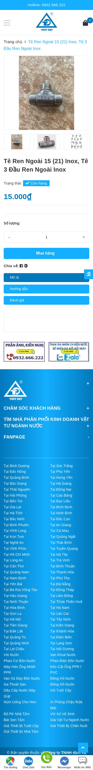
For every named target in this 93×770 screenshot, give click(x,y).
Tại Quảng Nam (16, 572)
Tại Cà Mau (59, 531)
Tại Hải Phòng (15, 495)
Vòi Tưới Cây (60, 690)
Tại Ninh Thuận (16, 602)
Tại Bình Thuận (62, 566)
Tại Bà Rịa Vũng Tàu (20, 590)
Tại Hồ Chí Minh (17, 554)
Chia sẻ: (11, 266)
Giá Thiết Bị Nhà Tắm (21, 731)
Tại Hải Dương (62, 649)
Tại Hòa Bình (14, 608)
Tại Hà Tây (59, 554)
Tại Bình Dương (16, 466)
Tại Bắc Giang (15, 483)
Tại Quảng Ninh (16, 643)
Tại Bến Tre (13, 501)
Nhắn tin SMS (82, 763)
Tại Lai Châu (14, 649)
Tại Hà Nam (59, 608)
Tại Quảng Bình (16, 477)
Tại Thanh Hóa (62, 572)
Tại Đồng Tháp (62, 590)
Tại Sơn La (13, 614)
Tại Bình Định (61, 507)
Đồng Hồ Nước (62, 678)
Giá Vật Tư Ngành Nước (70, 720)
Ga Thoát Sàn (15, 684)
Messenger (64, 763)
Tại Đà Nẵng (60, 584)
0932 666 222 (53, 5)
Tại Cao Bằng (61, 495)
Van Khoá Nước (63, 655)
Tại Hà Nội (12, 619)
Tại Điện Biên (61, 637)
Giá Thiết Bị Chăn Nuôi (69, 726)
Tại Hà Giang (61, 483)
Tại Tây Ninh (60, 619)
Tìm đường (10, 763)
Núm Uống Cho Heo (20, 702)
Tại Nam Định (15, 578)
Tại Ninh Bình (61, 513)
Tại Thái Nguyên (17, 489)
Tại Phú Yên (60, 472)
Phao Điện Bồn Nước (67, 661)
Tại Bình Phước (16, 525)
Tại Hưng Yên (61, 477)
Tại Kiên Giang (62, 625)
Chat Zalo (28, 763)
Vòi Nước (11, 655)
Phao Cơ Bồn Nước (19, 661)
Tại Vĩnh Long (15, 531)
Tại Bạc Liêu (60, 501)
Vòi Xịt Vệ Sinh (62, 714)
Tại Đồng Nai (60, 489)
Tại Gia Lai (12, 507)
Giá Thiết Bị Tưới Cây (21, 726)
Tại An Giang (60, 525)
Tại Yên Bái (13, 584)
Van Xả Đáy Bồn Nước (22, 678)
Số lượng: (12, 223)
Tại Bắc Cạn (60, 519)
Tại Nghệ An (14, 543)
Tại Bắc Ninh (14, 519)
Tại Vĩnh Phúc (15, 548)
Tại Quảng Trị (15, 637)
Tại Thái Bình (61, 543)
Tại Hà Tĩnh (13, 513)
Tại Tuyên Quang (64, 548)
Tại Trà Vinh (60, 560)
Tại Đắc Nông (15, 472)
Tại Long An (13, 560)
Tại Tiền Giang (15, 625)
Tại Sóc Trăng (61, 466)
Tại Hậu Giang (15, 596)
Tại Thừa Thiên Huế (66, 602)
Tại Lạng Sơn (61, 643)
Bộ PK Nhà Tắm (17, 714)
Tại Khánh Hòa (62, 631)
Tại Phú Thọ (60, 578)
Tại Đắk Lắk (13, 631)
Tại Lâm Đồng (61, 596)
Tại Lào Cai (59, 614)
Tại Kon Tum (14, 537)
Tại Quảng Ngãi (63, 537)
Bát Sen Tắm (14, 720)
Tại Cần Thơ (14, 566)
